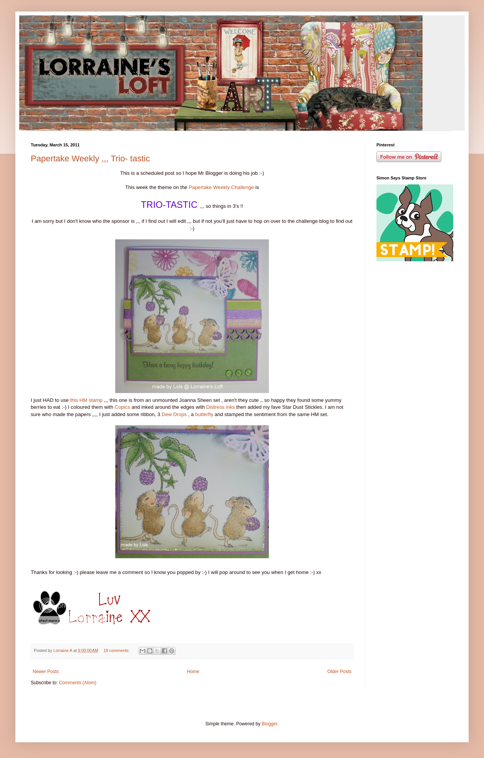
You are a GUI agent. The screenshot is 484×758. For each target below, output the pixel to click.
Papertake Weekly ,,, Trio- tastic (90, 158)
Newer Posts (46, 671)
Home (193, 671)
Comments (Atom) (77, 682)
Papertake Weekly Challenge (221, 187)
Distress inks (220, 407)
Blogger (269, 723)
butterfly (205, 414)
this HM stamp (86, 400)
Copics (122, 407)
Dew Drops (174, 414)
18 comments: (117, 650)
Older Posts (339, 671)
